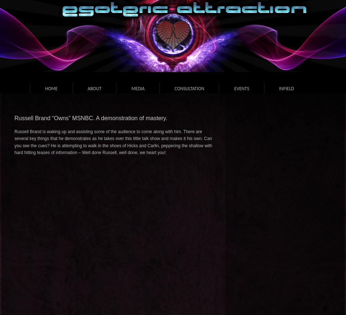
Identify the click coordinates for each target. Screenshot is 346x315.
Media (138, 89)
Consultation (189, 89)
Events (241, 89)
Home (51, 89)
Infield (286, 89)
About (94, 89)
